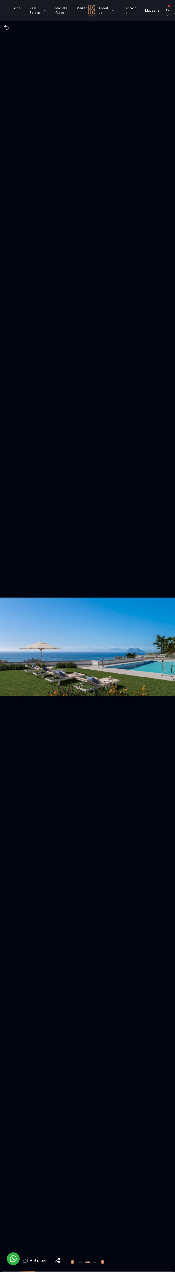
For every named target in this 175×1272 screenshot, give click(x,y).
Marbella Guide (61, 10)
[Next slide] (102, 1262)
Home (16, 8)
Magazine (152, 10)
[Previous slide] (72, 1262)
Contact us (130, 10)
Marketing (84, 8)
